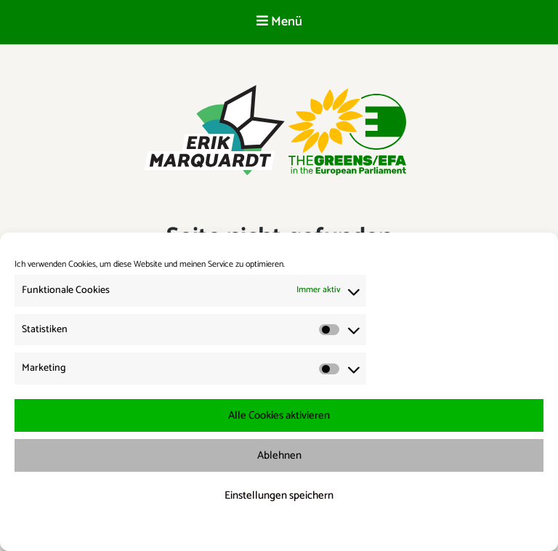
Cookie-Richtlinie (212, 530)
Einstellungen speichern (279, 495)
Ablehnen (279, 455)
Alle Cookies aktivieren (279, 415)
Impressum (356, 530)
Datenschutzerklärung (288, 530)
